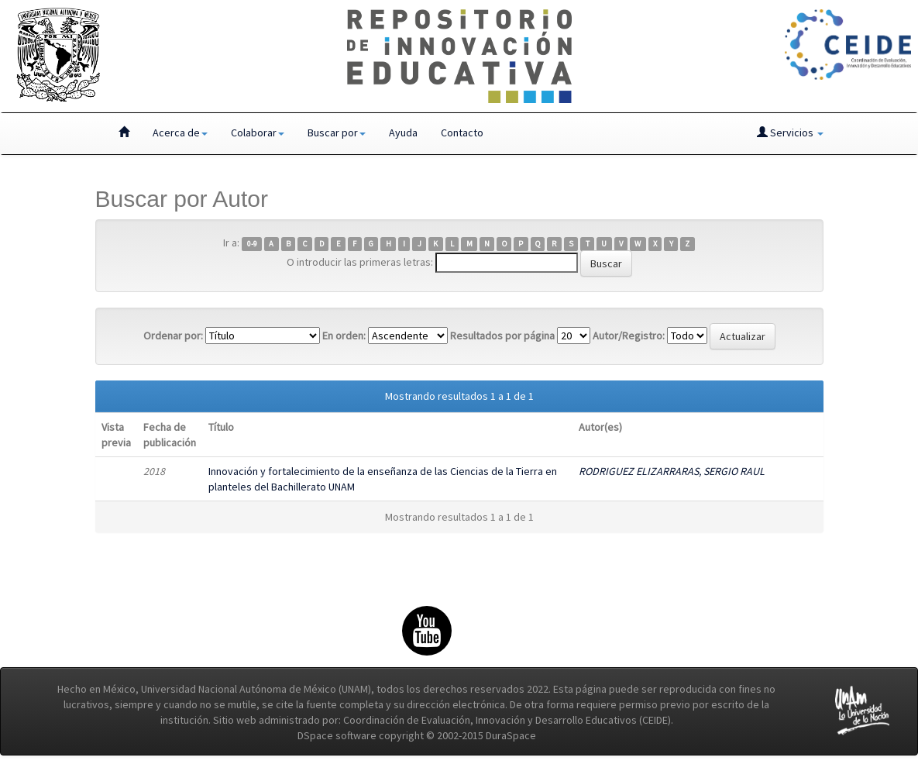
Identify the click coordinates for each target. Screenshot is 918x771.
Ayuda (403, 132)
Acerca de (180, 132)
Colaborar (257, 132)
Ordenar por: (173, 335)
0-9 (252, 244)
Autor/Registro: (629, 335)
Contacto (462, 132)
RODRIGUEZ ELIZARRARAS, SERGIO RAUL (672, 471)
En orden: (344, 335)
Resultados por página (502, 335)
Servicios (790, 132)
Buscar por (337, 132)
